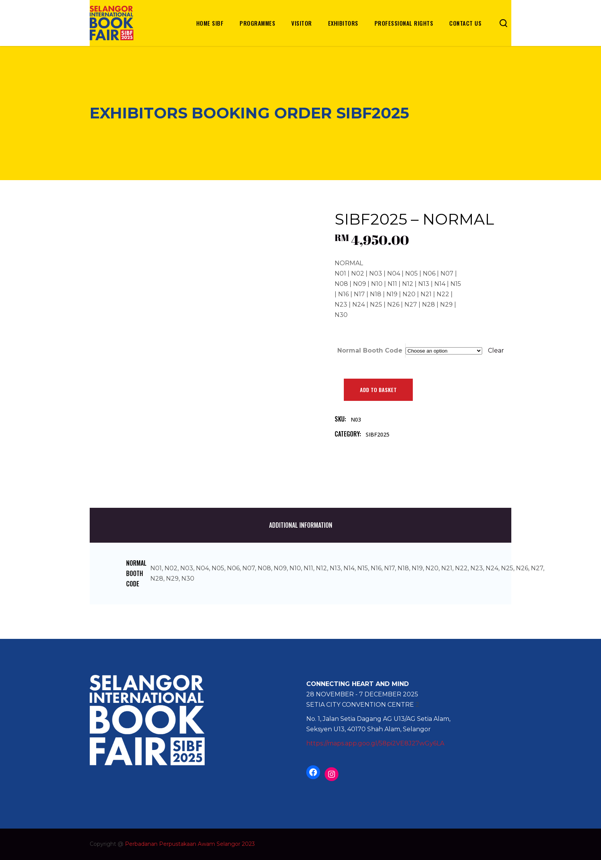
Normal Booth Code (369, 350)
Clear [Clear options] (496, 350)
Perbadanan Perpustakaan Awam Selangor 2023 (190, 843)
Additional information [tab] (300, 525)
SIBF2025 (377, 434)
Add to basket (378, 390)
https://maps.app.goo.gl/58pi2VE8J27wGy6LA (375, 743)
